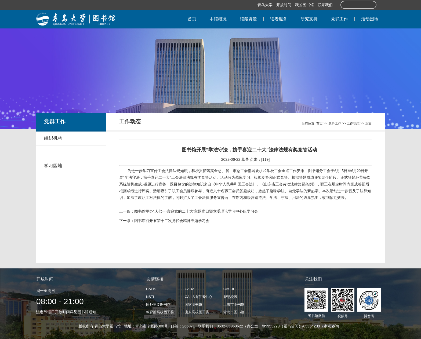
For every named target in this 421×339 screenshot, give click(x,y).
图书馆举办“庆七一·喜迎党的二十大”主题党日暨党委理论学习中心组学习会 (196, 211)
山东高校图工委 (197, 312)
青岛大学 (265, 5)
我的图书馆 (304, 5)
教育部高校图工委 (160, 312)
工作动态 (353, 123)
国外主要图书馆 (158, 304)
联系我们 (325, 5)
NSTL (150, 297)
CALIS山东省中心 (198, 297)
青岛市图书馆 (233, 312)
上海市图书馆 (233, 304)
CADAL (190, 289)
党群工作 (334, 123)
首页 (319, 123)
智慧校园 (230, 297)
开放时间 (283, 5)
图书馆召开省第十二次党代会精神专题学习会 (171, 220)
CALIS (151, 289)
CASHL (229, 289)
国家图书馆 (193, 304)
